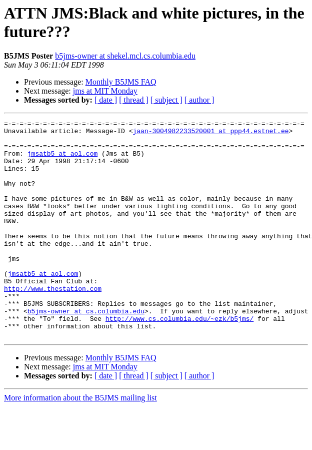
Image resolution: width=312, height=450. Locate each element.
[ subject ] (166, 100)
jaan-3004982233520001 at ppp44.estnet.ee (210, 133)
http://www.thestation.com (53, 322)
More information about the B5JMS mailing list (80, 441)
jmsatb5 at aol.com (63, 160)
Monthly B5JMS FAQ (121, 82)
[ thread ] (133, 100)
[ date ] (105, 100)
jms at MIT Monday (105, 91)
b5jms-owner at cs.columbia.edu (86, 349)
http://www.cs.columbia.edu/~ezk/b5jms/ (180, 358)
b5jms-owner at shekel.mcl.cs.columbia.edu (125, 56)
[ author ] (199, 100)
